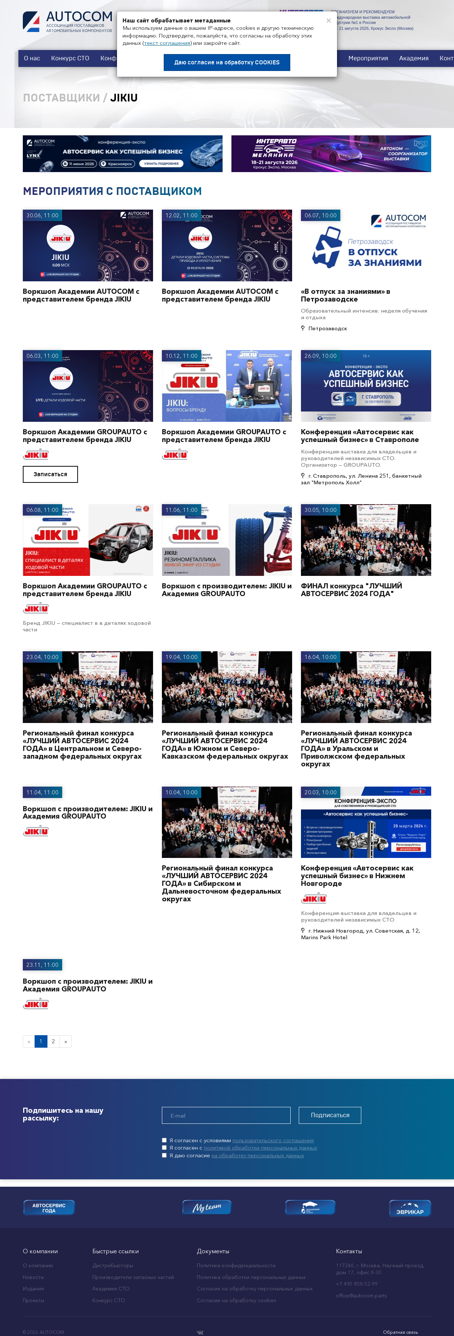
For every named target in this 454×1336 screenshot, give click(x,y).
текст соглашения (167, 42)
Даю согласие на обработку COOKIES (227, 62)
